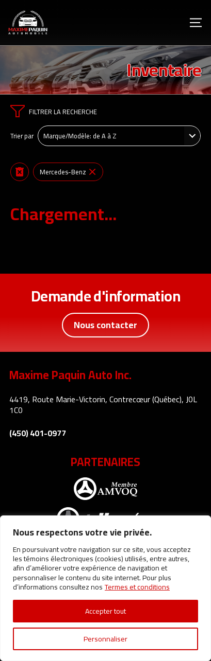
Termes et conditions (137, 587)
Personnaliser (105, 639)
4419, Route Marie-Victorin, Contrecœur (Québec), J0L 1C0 (103, 404)
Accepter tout (105, 611)
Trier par (22, 135)
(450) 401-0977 (37, 433)
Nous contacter (105, 324)
